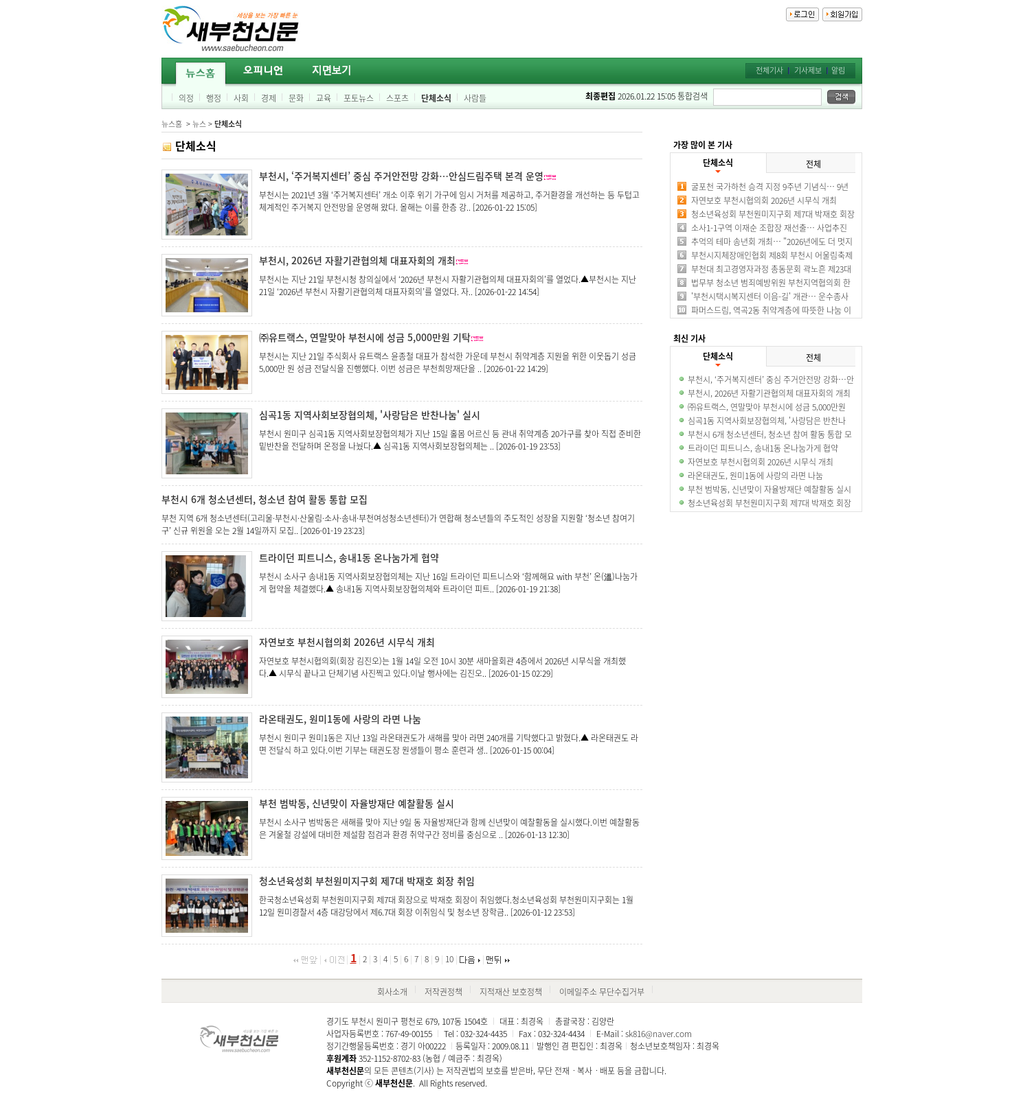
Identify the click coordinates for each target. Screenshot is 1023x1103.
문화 (296, 98)
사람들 (475, 98)
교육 (323, 98)
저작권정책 (443, 992)
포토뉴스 (359, 98)
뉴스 (199, 124)
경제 (268, 98)
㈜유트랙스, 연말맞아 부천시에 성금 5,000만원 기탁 (365, 337)
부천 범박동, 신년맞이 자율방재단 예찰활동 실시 (356, 803)
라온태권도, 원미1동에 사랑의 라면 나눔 (340, 718)
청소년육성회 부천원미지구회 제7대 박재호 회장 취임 (367, 880)
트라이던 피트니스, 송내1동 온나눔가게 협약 (349, 557)
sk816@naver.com (658, 1033)
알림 (838, 70)
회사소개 (392, 992)
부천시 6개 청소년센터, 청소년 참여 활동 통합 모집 (264, 499)
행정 (213, 98)
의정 (186, 98)
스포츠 (397, 98)
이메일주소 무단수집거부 (601, 992)
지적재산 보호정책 (511, 992)
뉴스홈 (171, 124)
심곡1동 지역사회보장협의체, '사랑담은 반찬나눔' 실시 (369, 414)
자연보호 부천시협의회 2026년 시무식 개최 (347, 642)
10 (449, 959)
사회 (241, 98)
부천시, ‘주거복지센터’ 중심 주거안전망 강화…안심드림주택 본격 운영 (401, 176)
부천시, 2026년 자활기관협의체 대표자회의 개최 (357, 260)
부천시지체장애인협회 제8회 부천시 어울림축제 (772, 255)
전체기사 (769, 70)
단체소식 (436, 98)
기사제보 (808, 70)
